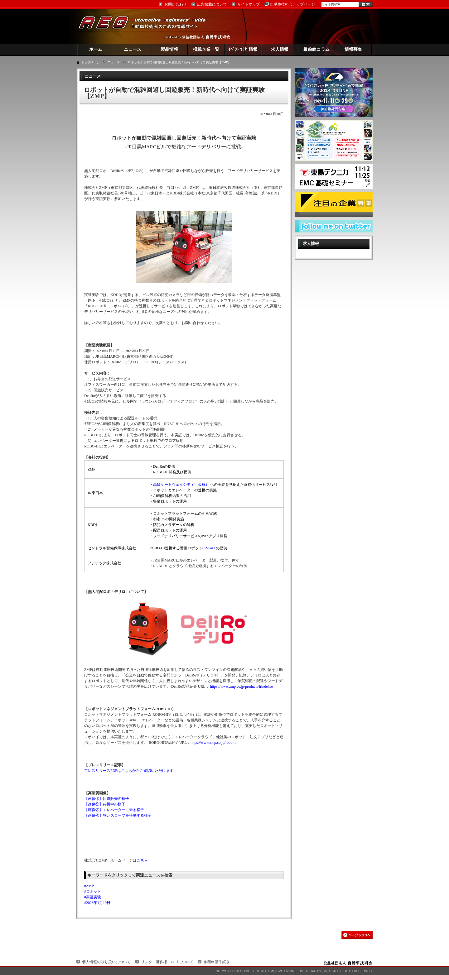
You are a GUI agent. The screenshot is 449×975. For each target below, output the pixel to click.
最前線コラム (316, 49)
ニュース (132, 49)
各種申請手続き (217, 962)
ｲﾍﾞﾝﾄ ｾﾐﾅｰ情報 (243, 49)
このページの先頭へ (357, 935)
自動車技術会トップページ (292, 4)
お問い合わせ (175, 4)
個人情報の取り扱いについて (106, 962)
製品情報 (169, 49)
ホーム (95, 49)
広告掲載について (212, 4)
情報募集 (353, 49)
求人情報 (279, 49)
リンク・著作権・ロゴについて (167, 962)
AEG (146, 26)
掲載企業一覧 (206, 49)
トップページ (90, 62)
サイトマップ (248, 4)
